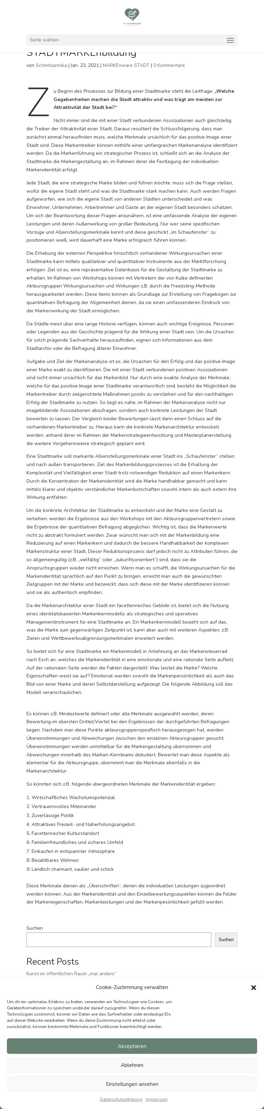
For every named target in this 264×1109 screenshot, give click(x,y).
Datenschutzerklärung (121, 1099)
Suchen (34, 928)
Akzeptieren (132, 1046)
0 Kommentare (169, 65)
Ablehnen (132, 1065)
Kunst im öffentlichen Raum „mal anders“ (71, 973)
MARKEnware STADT (126, 65)
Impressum (157, 1099)
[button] (253, 987)
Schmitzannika (51, 65)
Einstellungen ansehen (132, 1084)
